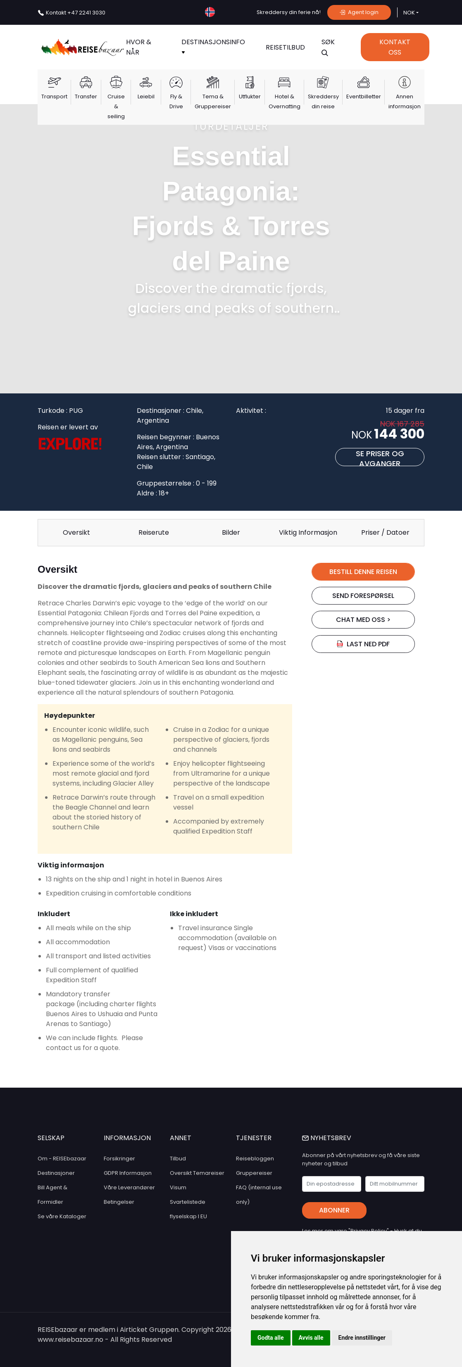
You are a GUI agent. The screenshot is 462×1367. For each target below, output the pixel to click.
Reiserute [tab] (153, 532)
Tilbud (178, 1158)
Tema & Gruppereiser (213, 101)
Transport (54, 96)
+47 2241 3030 (75, 13)
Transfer (86, 96)
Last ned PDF (363, 644)
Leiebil (146, 96)
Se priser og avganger (380, 457)
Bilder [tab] (231, 532)
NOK (409, 13)
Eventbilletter (363, 96)
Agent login (359, 12)
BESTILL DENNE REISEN (363, 571)
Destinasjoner (56, 1173)
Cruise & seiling (116, 106)
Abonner (334, 1210)
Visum (178, 1187)
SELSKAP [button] (51, 1138)
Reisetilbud (285, 47)
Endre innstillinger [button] (362, 1337)
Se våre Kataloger (62, 1216)
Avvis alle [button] (311, 1337)
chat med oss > (363, 619)
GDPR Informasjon (128, 1173)
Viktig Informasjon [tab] (308, 532)
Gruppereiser (254, 1173)
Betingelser (119, 1202)
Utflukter (250, 96)
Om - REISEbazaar (62, 1158)
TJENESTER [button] (253, 1138)
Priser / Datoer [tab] (385, 532)
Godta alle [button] (270, 1337)
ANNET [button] (180, 1138)
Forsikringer (119, 1158)
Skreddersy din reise (323, 101)
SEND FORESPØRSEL (363, 595)
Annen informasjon (404, 101)
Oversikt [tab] (76, 532)
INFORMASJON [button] (127, 1138)
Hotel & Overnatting (284, 101)
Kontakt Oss (394, 47)
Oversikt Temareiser (197, 1173)
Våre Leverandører (129, 1187)
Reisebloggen (255, 1158)
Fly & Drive (176, 101)
